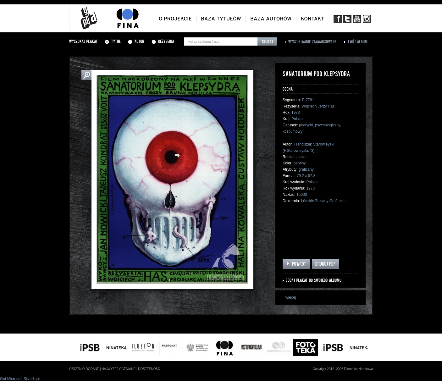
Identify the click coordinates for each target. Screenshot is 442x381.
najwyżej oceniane (118, 369)
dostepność (149, 369)
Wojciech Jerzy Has (317, 106)
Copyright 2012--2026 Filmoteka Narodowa (343, 369)
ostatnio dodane (84, 369)
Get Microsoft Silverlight (20, 379)
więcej (290, 297)
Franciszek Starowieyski (314, 144)
